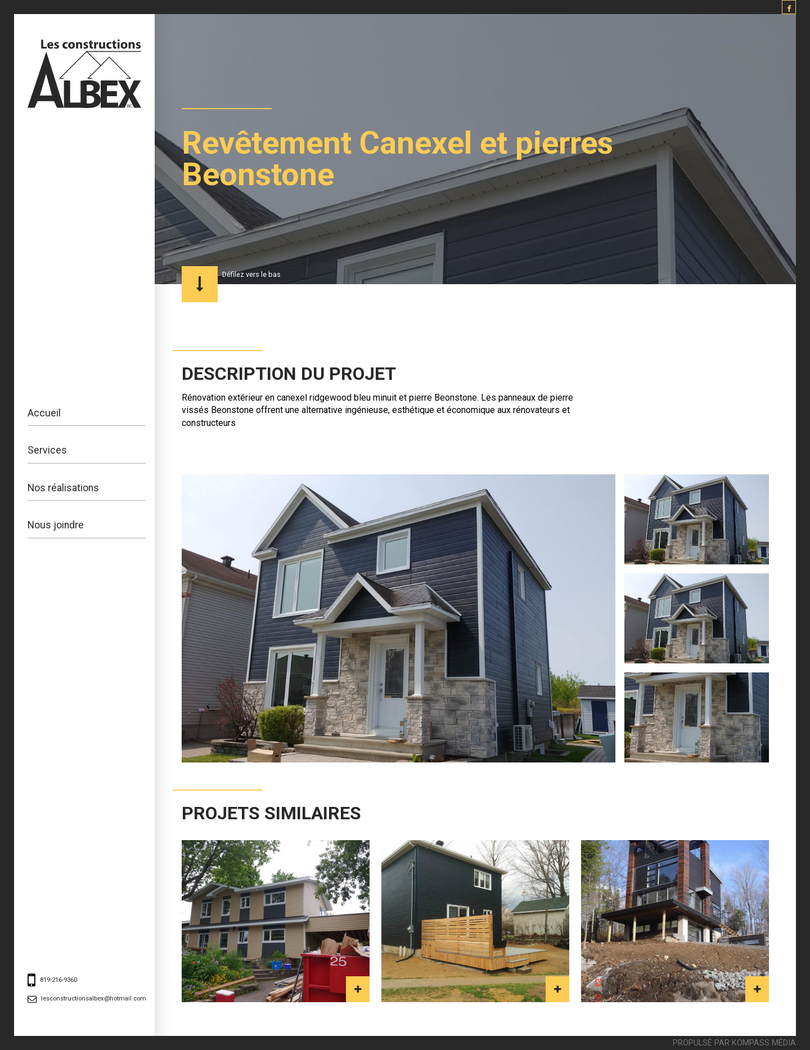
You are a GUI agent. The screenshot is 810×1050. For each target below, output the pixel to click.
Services (47, 450)
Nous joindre (56, 525)
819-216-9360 (58, 980)
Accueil (44, 413)
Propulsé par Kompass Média (734, 1042)
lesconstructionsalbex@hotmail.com (93, 998)
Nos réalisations (63, 487)
